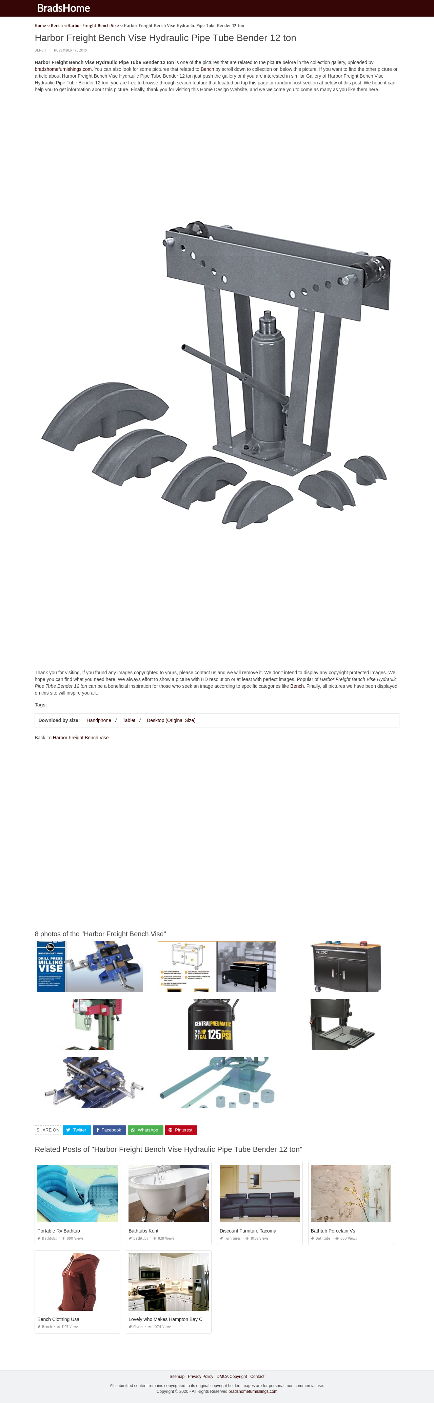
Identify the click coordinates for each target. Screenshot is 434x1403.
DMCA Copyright (232, 1376)
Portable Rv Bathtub (58, 1231)
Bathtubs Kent (143, 1231)
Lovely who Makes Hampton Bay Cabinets (173, 1319)
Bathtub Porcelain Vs (333, 1231)
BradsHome (64, 8)
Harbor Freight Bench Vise (81, 737)
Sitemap (177, 1376)
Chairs (136, 1327)
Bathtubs (47, 1238)
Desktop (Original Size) (171, 720)
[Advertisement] (217, 145)
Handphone (99, 720)
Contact (257, 1376)
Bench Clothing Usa (58, 1319)
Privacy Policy (200, 1376)
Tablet (129, 720)
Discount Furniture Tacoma (248, 1231)
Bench (40, 50)
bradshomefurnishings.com (63, 69)
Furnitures (230, 1238)
